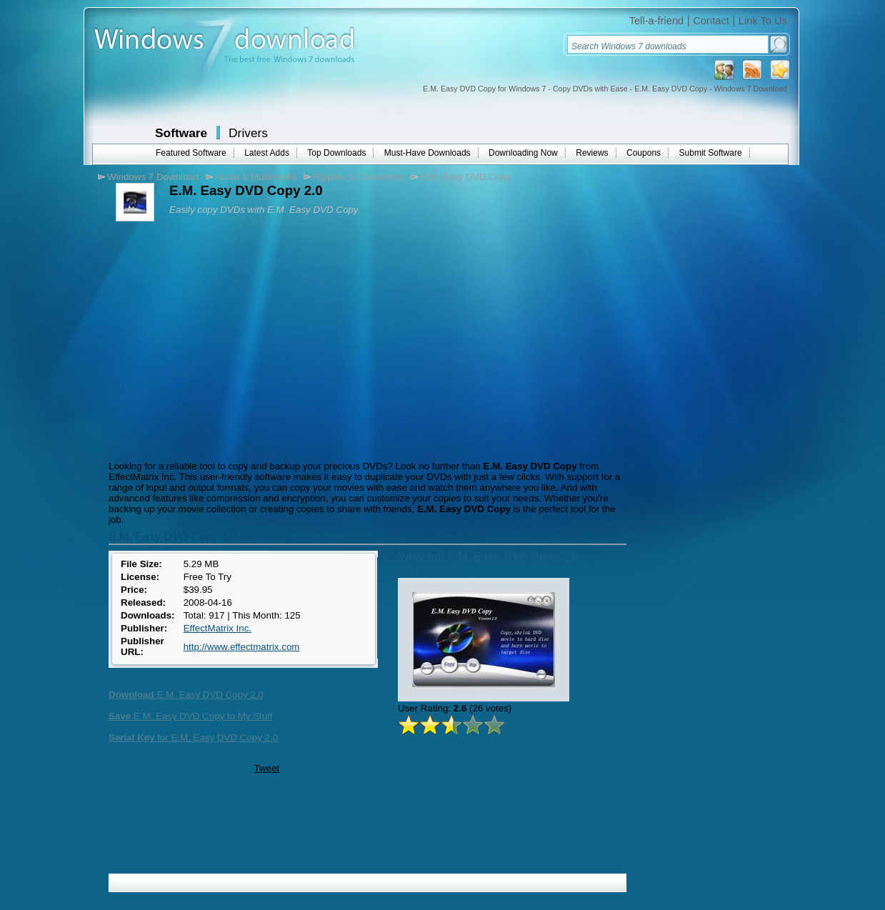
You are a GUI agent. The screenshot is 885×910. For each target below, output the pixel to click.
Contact (711, 20)
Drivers (248, 133)
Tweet (267, 768)
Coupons (643, 153)
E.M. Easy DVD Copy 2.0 (186, 694)
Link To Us (763, 20)
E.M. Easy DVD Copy (465, 176)
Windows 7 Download (153, 176)
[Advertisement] (225, 339)
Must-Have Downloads (427, 153)
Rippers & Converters (358, 176)
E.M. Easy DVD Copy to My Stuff (190, 716)
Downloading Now (523, 153)
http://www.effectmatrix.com (242, 646)
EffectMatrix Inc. (217, 628)
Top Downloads (336, 153)
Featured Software (191, 153)
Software (181, 133)
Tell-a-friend (656, 20)
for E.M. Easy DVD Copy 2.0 (193, 737)
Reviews (592, 153)
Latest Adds (266, 153)
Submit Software (710, 153)
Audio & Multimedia (256, 176)
